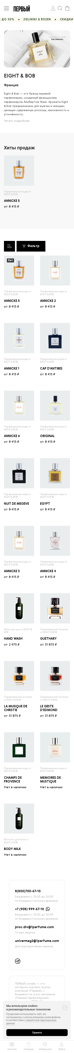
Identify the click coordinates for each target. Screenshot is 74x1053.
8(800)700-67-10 (28, 891)
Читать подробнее (17, 121)
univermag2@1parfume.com (37, 941)
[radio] (19, 170)
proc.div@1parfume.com (34, 927)
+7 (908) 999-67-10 (29, 909)
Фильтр (30, 246)
